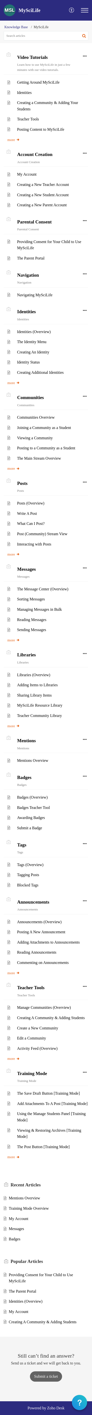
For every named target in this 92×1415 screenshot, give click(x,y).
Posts (22, 483)
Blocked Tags (27, 885)
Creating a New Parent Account (42, 205)
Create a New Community (37, 1028)
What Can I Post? (30, 523)
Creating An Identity (33, 352)
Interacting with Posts (34, 544)
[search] (46, 35)
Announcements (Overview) (39, 922)
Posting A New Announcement (41, 932)
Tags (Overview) (30, 865)
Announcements (33, 902)
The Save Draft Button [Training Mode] (48, 1093)
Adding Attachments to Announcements (48, 942)
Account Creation (35, 154)
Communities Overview (35, 417)
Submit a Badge (29, 828)
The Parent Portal (30, 258)
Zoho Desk (56, 1408)
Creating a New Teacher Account (43, 184)
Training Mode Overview (29, 1208)
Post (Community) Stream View (42, 534)
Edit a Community (31, 1038)
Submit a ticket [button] (46, 1376)
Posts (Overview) (30, 503)
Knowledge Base (16, 27)
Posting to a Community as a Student (46, 448)
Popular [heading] (27, 1261)
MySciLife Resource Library (39, 705)
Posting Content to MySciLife (40, 129)
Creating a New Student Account (43, 195)
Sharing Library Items (34, 695)
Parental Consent (34, 221)
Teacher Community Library (39, 716)
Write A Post (27, 513)
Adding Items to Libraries (37, 685)
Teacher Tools (28, 119)
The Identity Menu (31, 342)
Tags (21, 844)
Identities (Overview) (34, 332)
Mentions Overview (32, 760)
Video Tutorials (32, 57)
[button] (71, 10)
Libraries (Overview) (33, 675)
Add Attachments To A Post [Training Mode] (52, 1104)
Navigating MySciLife (34, 295)
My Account (27, 174)
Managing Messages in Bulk (39, 609)
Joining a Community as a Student (44, 428)
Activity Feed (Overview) (37, 1048)
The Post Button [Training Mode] (43, 1147)
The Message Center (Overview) (42, 589)
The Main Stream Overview (39, 458)
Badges (24, 777)
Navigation (28, 275)
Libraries (26, 654)
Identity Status (28, 362)
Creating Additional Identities (40, 372)
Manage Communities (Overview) (44, 1007)
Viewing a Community (35, 438)
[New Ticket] (46, 1376)
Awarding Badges (31, 818)
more (13, 140)
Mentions (26, 740)
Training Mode (32, 1073)
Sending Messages (31, 630)
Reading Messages (31, 620)
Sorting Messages (31, 599)
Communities (30, 397)
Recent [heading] (26, 1184)
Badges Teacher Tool (33, 807)
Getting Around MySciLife (38, 82)
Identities (24, 93)
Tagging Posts (28, 875)
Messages (26, 569)
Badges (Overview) (32, 797)
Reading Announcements (36, 952)
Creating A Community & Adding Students (51, 1018)
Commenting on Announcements (43, 963)
